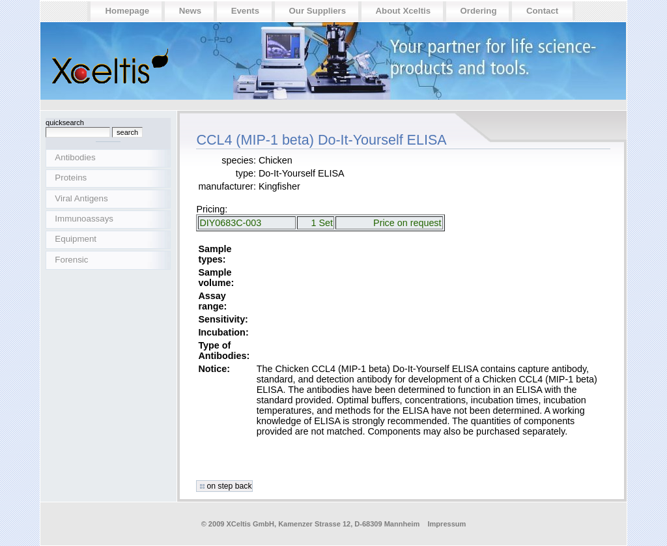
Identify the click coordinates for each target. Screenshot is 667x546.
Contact (542, 11)
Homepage (127, 11)
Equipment (75, 239)
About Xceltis (403, 11)
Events (245, 11)
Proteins (71, 177)
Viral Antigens (81, 198)
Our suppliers (318, 11)
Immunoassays (84, 218)
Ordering (479, 11)
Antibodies (75, 157)
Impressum (446, 524)
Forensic (71, 260)
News (190, 11)
